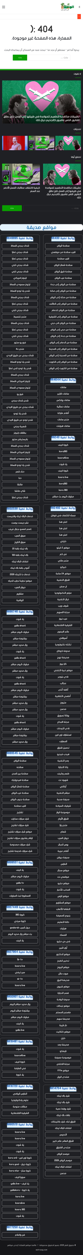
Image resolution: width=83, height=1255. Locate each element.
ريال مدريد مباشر (19, 645)
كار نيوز (63, 664)
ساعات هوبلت (63, 426)
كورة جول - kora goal (20, 1164)
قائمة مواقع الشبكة (27, 1245)
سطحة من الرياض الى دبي (63, 323)
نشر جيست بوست (19, 523)
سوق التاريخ (19, 542)
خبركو (63, 567)
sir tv (20, 979)
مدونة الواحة (63, 999)
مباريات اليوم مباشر (20, 632)
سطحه (20, 767)
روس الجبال (63, 845)
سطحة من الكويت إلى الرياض (63, 368)
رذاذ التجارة (63, 767)
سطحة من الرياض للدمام (63, 310)
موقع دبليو (63, 883)
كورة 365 (20, 915)
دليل (63, 1038)
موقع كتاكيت (63, 1032)
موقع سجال (63, 870)
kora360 (63, 451)
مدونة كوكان (63, 651)
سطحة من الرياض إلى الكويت (63, 362)
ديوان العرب (63, 838)
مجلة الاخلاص (63, 1064)
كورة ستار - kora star (20, 1171)
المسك (63, 935)
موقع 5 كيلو (63, 548)
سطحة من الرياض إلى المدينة (63, 349)
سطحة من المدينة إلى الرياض (63, 355)
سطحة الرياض (63, 246)
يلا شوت (63, 464)
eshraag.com (41, 1250)
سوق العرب (20, 536)
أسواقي (63, 638)
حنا (20, 478)
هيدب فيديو (63, 754)
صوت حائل (63, 974)
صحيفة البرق (63, 980)
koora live (63, 477)
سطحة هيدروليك (19, 780)
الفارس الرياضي (20, 1094)
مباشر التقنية (63, 793)
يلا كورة (20, 1075)
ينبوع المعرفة (63, 916)
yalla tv (20, 883)
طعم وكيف (63, 774)
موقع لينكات (63, 1006)
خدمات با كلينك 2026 (20, 574)
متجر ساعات (63, 419)
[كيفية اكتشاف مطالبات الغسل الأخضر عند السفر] (41, 143)
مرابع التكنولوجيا (63, 593)
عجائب (63, 683)
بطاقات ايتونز (20, 433)
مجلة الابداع (63, 722)
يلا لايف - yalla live (20, 1184)
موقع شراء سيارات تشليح (20, 832)
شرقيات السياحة (63, 806)
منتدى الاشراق (63, 1147)
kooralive (20, 1203)
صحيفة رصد (63, 1045)
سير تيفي (20, 972)
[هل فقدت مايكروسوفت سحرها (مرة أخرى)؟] (15, 143)
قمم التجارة (63, 993)
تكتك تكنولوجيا (63, 644)
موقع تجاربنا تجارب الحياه (20, 581)
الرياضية (19, 600)
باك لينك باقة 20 (20, 549)
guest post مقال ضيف (19, 529)
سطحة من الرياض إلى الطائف (63, 304)
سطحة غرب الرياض (63, 278)
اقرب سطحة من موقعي (63, 252)
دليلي (63, 541)
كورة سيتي (20, 921)
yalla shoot (20, 626)
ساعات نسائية (63, 407)
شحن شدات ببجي (19, 401)
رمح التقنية (63, 761)
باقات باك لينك (63, 1115)
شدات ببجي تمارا (20, 252)
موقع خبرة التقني (63, 670)
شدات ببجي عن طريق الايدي (20, 355)
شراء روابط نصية (63, 1109)
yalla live (20, 1030)
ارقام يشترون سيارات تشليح (20, 838)
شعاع (63, 832)
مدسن (63, 709)
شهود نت (63, 780)
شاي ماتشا (20, 491)
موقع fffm (63, 1070)
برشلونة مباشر (20, 638)
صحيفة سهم (63, 1019)
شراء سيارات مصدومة (20, 845)
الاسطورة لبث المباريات (19, 896)
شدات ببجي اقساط (20, 246)
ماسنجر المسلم (63, 1012)
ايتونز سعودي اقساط (20, 284)
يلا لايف (20, 870)
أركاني (63, 786)
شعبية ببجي (19, 426)
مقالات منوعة (20, 1107)
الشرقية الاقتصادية (63, 625)
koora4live (63, 458)
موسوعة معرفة (63, 1058)
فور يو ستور (20, 342)
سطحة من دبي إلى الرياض (63, 330)
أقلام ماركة (63, 413)
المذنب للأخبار (63, 890)
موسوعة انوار (63, 812)
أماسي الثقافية (63, 696)
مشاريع (20, 594)
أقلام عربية (63, 851)
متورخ (63, 703)
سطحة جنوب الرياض (19, 799)
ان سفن (63, 586)
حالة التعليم (63, 922)
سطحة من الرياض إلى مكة (63, 291)
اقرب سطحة (63, 259)
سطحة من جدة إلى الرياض (63, 336)
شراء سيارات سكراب (20, 819)
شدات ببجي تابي (20, 265)
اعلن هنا (63, 522)
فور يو (20, 394)
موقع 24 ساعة (63, 574)
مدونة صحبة (63, 799)
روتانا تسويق (63, 715)
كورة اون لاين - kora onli (20, 1158)
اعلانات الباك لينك (63, 1128)
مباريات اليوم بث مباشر (63, 496)
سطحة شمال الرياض (63, 265)
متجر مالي (63, 561)
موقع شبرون (63, 987)
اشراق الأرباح (63, 819)
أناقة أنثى (63, 690)
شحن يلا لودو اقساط (20, 291)
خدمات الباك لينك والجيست (20, 516)
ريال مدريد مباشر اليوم (20, 1004)
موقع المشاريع (63, 903)
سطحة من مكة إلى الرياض (63, 297)
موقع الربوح (63, 967)
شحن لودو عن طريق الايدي (20, 420)
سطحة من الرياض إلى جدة (63, 284)
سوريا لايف (20, 1177)
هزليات (63, 928)
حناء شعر (20, 472)
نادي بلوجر (63, 677)
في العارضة (20, 1068)
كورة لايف (63, 445)
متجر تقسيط (19, 317)
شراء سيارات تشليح (20, 825)
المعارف (63, 741)
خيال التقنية (63, 599)
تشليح (20, 812)
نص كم (63, 554)
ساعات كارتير (63, 394)
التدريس (63, 1135)
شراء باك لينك (63, 1096)
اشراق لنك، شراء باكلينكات (63, 1122)
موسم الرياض (63, 1154)
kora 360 (63, 490)
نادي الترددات (63, 728)
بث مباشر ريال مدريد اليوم (20, 934)
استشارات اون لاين (63, 735)
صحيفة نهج (63, 657)
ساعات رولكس (63, 400)
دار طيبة (63, 1025)
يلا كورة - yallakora (20, 1190)
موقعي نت (63, 877)
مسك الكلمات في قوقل (63, 515)
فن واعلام (20, 1235)
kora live (20, 1196)
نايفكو (63, 1051)
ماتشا (20, 484)
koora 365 (20, 1209)
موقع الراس (63, 896)
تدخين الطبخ (63, 961)
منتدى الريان (63, 1077)
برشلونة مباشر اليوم (20, 1011)
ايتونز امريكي (20, 278)
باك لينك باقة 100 (20, 555)
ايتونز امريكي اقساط (20, 381)
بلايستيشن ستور (20, 439)
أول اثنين (63, 948)
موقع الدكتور (63, 954)
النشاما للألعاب (63, 909)
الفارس (63, 864)
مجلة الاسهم (63, 612)
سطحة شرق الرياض (63, 271)
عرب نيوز (63, 619)
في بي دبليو (63, 941)
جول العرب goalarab (20, 928)
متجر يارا (63, 825)
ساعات (63, 387)
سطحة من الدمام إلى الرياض (63, 342)
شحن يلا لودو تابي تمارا (20, 368)
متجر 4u (20, 349)
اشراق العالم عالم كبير (63, 1141)
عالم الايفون (63, 632)
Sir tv (20, 959)
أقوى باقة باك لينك (19, 568)
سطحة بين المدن (20, 774)
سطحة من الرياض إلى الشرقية (63, 317)
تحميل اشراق (63, 748)
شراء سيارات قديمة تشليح (20, 851)
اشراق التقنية (63, 580)
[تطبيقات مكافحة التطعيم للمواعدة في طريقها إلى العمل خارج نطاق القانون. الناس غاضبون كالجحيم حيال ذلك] (68, 143)
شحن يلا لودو (19, 413)
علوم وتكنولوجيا (19, 1100)
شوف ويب (63, 606)
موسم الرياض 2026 (63, 1160)
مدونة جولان (63, 857)
